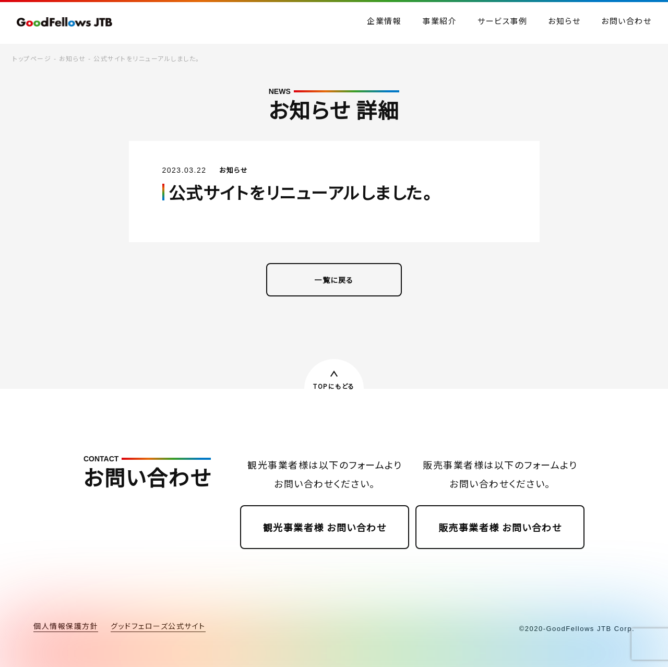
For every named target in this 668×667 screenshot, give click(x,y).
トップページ (32, 58)
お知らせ (72, 58)
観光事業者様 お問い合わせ (325, 527)
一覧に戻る (334, 280)
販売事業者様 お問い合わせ (500, 527)
